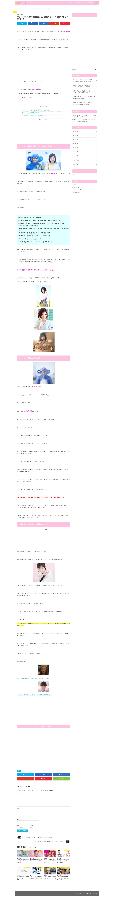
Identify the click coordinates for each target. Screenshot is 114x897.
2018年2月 (75, 147)
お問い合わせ (91, 2)
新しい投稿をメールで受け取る (25, 829)
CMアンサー (22, 3)
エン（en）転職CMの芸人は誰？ (31, 113)
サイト (18, 820)
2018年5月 (75, 136)
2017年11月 (75, 159)
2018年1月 (75, 151)
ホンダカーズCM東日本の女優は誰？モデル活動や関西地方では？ (34, 695)
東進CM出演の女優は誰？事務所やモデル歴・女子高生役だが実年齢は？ (84, 91)
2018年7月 (75, 128)
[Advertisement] (43, 130)
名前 (18, 809)
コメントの (76, 184)
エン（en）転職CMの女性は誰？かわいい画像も (35, 110)
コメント (19, 794)
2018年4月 (75, 140)
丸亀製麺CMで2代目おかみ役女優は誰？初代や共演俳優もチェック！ (84, 96)
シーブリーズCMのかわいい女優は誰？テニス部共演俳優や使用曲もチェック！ (84, 80)
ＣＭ (71, 2)
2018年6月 (75, 132)
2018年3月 (75, 144)
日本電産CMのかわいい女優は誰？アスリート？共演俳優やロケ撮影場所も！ (83, 85)
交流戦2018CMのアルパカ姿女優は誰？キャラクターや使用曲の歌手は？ (84, 101)
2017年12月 (75, 155)
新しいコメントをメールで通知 (25, 826)
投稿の (75, 181)
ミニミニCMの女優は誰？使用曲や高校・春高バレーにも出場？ (33, 678)
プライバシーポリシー (80, 2)
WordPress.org (76, 186)
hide (46, 107)
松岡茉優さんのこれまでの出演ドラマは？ (34, 116)
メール (19, 815)
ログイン (74, 179)
